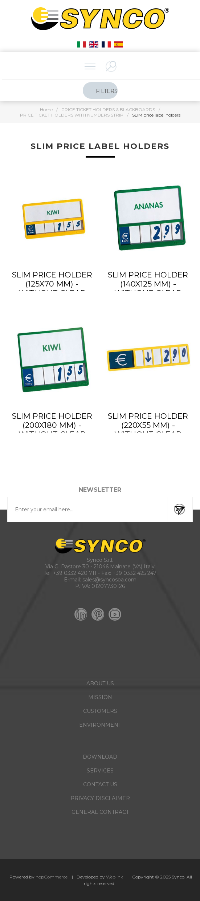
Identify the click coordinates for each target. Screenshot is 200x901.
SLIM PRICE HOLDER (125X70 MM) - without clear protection (52, 288)
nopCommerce (52, 877)
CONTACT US (100, 784)
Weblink (114, 877)
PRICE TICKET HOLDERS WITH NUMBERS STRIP (71, 115)
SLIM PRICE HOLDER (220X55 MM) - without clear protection (148, 429)
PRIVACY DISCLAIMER (100, 798)
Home (46, 109)
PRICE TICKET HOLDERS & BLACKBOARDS (108, 109)
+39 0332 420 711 (75, 573)
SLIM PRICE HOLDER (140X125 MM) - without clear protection (148, 288)
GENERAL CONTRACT (100, 812)
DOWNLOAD (100, 757)
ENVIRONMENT (100, 725)
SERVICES (100, 770)
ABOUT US (100, 683)
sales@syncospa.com (109, 579)
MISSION (100, 697)
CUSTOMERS (100, 711)
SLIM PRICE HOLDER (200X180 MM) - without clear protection (52, 429)
